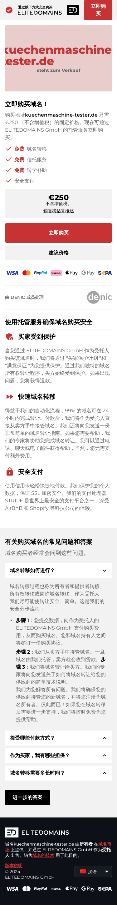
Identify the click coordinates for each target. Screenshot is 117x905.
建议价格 (59, 253)
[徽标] (58, 833)
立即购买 (98, 10)
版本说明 (13, 865)
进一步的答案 (27, 797)
